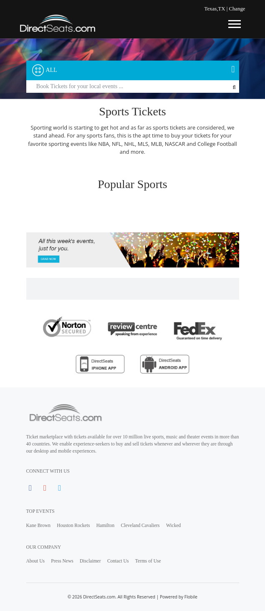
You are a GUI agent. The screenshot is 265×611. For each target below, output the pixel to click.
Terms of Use (148, 560)
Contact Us (118, 560)
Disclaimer (90, 560)
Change (237, 9)
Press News (62, 560)
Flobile (190, 597)
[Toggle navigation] (234, 23)
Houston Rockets (73, 525)
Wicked (173, 525)
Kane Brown (38, 525)
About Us (35, 560)
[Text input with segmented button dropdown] (132, 86)
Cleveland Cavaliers (140, 525)
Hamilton (105, 525)
